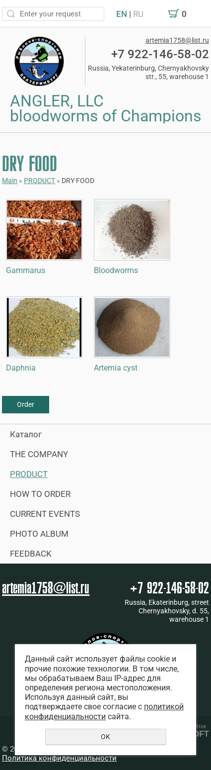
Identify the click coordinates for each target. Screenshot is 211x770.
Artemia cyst (116, 368)
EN (121, 14)
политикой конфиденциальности (104, 711)
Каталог (26, 434)
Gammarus (25, 270)
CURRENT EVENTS (45, 514)
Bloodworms (116, 270)
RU (138, 14)
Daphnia (21, 368)
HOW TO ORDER (40, 494)
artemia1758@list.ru (177, 40)
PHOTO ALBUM (39, 534)
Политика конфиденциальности (59, 758)
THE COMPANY (39, 454)
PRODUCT (39, 181)
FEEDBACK (31, 554)
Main (9, 181)
